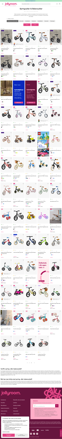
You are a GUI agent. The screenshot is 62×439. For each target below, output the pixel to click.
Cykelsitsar (34, 21)
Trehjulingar (52, 21)
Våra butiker (15, 411)
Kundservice (3, 399)
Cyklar (28, 11)
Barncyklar (21, 21)
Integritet (15, 408)
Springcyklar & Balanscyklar (33, 11)
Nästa (34, 363)
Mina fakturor (4, 405)
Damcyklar (46, 21)
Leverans (15, 402)
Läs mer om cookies (6, 431)
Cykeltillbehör (40, 21)
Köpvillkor (3, 402)
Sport (25, 11)
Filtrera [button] (27, 24)
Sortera (35, 24)
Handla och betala (16, 405)
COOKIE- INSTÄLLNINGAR (21, 435)
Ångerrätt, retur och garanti (19, 399)
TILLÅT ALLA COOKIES (8, 435)
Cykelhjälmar (27, 21)
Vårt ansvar (3, 413)
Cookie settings (4, 411)
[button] (2, 4)
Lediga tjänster (16, 413)
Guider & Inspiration (5, 408)
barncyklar (15, 384)
